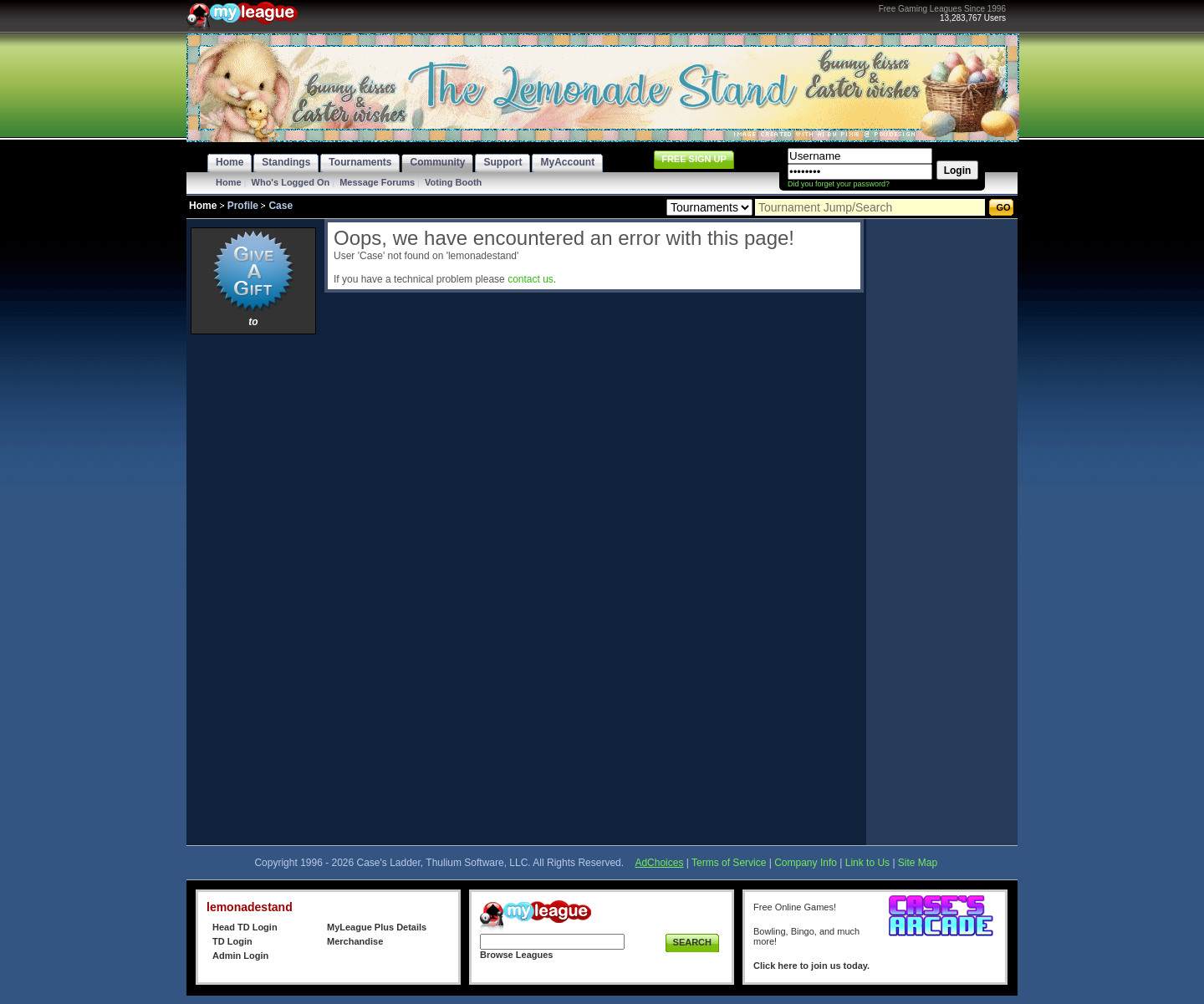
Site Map (917, 863)
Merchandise (355, 941)
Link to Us (867, 863)
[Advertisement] (253, 589)
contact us (531, 279)
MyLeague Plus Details (376, 927)
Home (229, 182)
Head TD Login (245, 927)
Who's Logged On (291, 182)
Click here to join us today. (811, 966)
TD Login (232, 941)
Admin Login (240, 955)
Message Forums (377, 182)
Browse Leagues (516, 955)
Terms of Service (728, 863)
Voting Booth (453, 182)
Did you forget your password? (839, 184)
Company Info (805, 863)
